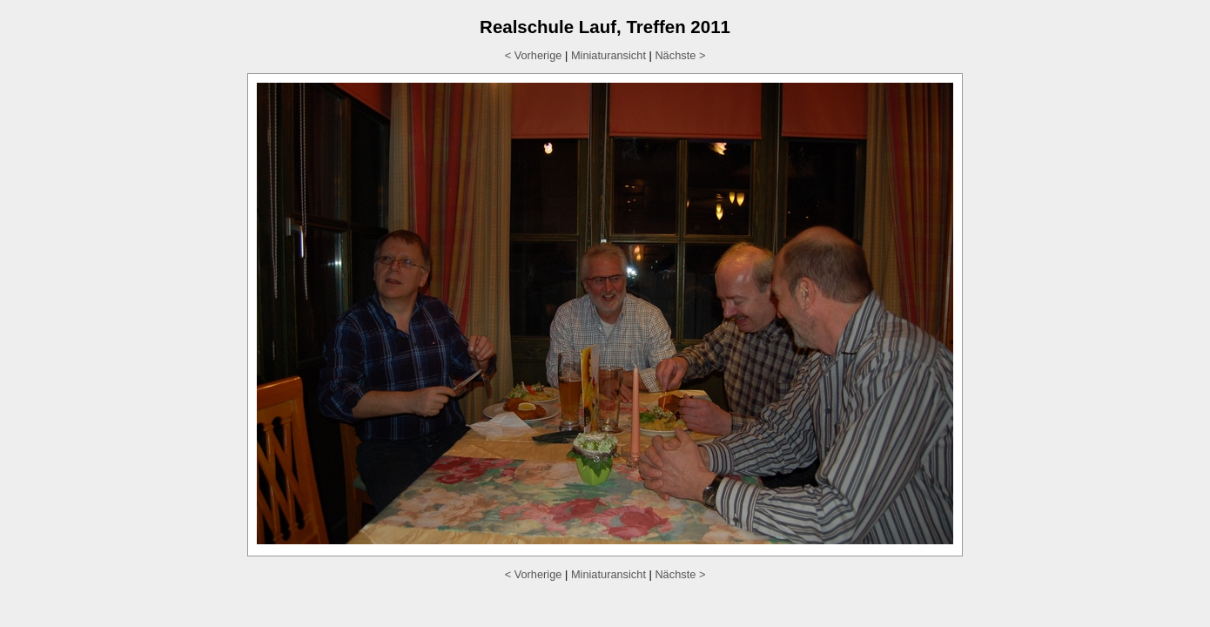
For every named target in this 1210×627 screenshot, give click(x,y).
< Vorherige (533, 55)
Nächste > (680, 55)
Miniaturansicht (608, 55)
